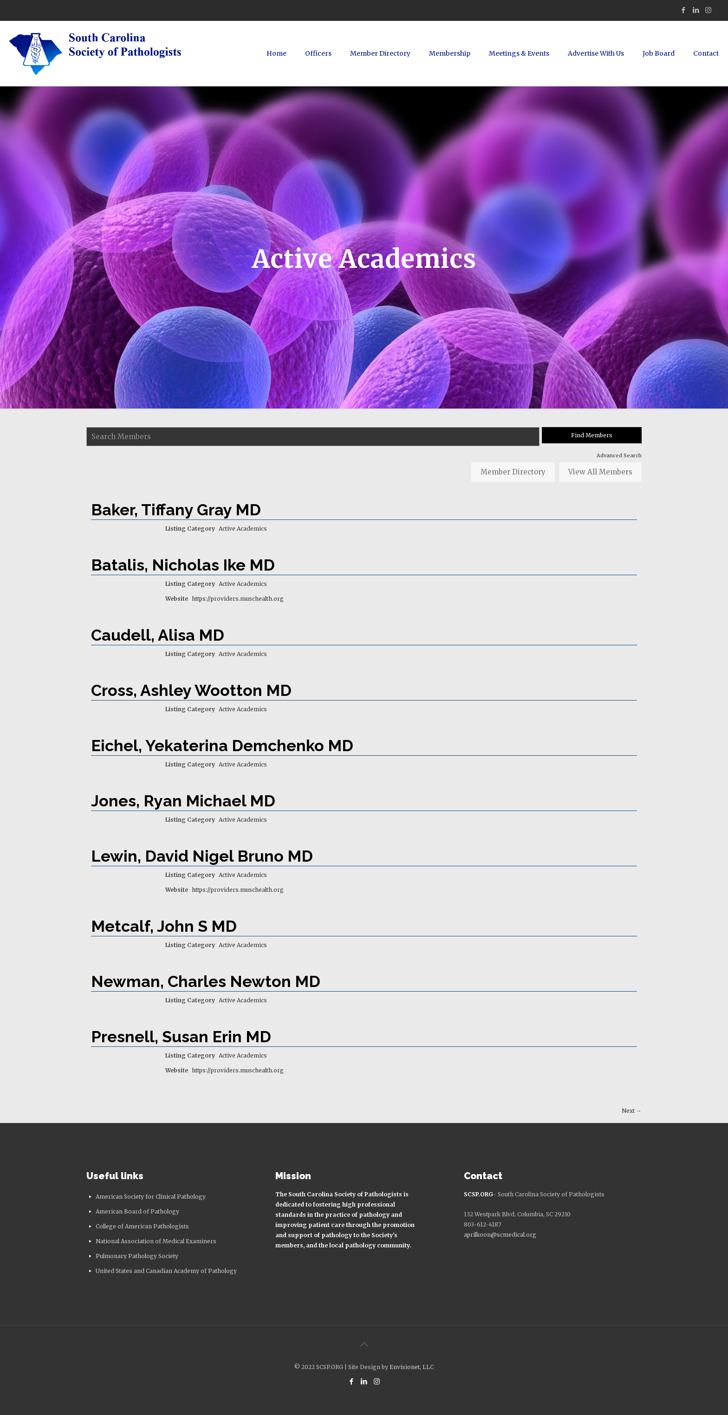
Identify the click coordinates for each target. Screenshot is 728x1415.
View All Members (600, 471)
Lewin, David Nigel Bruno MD (202, 856)
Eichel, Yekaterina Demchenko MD (222, 745)
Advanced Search (619, 455)
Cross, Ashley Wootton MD (191, 690)
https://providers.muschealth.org (238, 598)
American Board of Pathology (137, 1211)
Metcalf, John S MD (164, 926)
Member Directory (513, 471)
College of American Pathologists (142, 1226)
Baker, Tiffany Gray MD (176, 509)
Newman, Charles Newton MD (205, 981)
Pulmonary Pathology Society (137, 1256)
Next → (632, 1110)
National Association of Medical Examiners (156, 1241)
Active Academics (243, 528)
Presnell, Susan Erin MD (181, 1036)
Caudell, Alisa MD (157, 635)
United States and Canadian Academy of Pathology (166, 1270)
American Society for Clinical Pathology (151, 1196)
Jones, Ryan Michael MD (183, 801)
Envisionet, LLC (412, 1366)
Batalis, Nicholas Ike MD (183, 565)
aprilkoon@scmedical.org (500, 1234)
